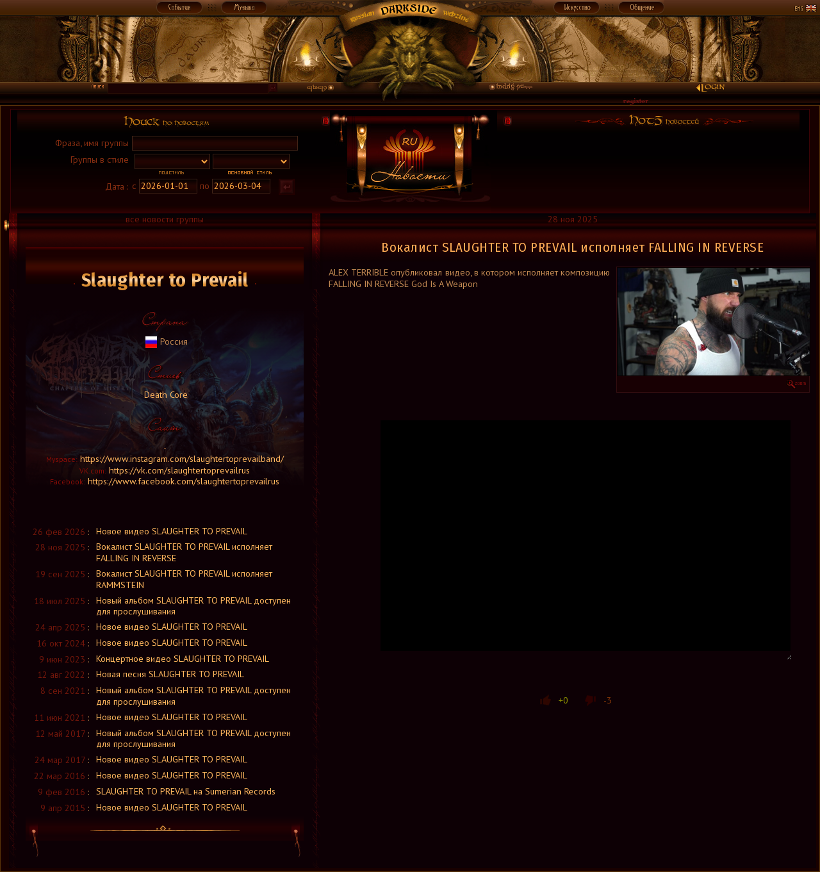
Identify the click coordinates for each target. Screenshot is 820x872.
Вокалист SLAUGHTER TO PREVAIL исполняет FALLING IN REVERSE (184, 552)
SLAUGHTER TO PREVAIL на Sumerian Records (185, 791)
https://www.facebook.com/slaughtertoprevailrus (183, 481)
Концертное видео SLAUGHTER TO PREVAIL (182, 658)
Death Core (165, 394)
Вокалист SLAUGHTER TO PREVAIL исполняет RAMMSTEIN (184, 579)
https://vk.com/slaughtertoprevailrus (179, 470)
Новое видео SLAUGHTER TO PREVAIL (171, 531)
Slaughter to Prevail (165, 280)
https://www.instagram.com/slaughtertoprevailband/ (182, 458)
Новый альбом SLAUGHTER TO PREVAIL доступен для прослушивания (193, 606)
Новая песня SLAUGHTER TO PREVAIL (170, 674)
